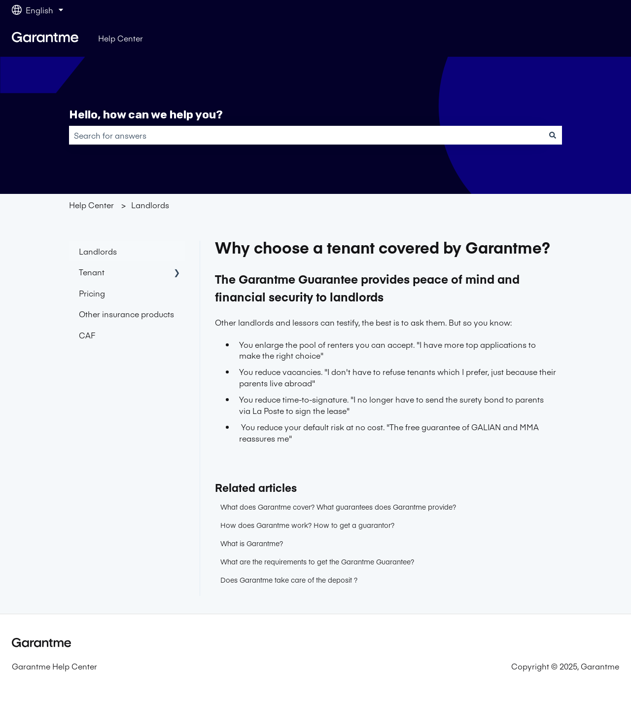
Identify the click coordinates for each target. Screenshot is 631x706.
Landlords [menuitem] (98, 251)
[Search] (552, 135)
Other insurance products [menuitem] (126, 313)
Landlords (150, 204)
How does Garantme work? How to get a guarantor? (307, 525)
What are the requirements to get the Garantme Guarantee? (317, 561)
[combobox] (306, 135)
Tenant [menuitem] (92, 271)
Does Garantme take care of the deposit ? (288, 580)
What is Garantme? (251, 543)
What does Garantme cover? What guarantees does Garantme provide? (338, 507)
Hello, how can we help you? (146, 114)
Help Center (120, 38)
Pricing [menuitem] (92, 293)
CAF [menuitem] (87, 335)
